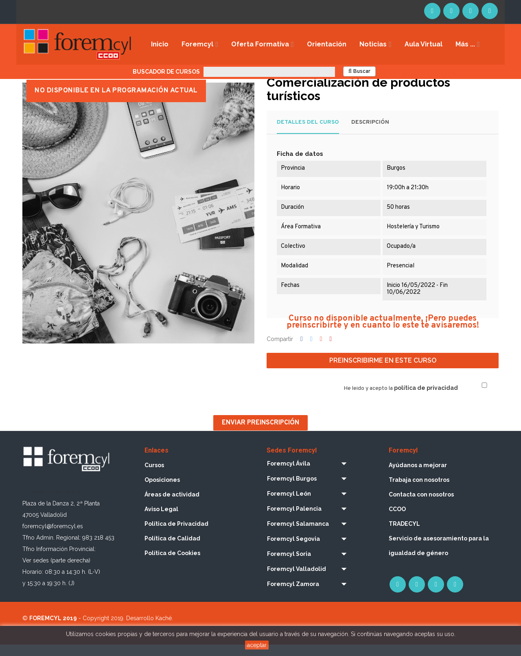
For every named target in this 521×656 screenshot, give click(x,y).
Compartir (301, 350)
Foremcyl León (289, 504)
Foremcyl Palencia (294, 519)
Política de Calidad (172, 549)
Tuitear (311, 350)
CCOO (397, 519)
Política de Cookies (172, 563)
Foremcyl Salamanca (298, 534)
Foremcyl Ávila (288, 474)
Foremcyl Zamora (293, 594)
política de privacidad (426, 399)
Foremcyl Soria (289, 564)
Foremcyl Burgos (292, 489)
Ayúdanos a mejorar (418, 475)
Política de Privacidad (176, 534)
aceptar (257, 645)
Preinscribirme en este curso (382, 371)
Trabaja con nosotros (419, 490)
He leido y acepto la (401, 399)
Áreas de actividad (171, 505)
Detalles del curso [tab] (308, 132)
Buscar (359, 71)
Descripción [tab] (370, 132)
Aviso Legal (161, 519)
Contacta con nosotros (421, 505)
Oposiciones (162, 490)
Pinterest (331, 350)
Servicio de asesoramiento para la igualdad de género (439, 556)
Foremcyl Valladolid (296, 579)
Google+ (321, 350)
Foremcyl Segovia (293, 549)
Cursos (154, 475)
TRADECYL (404, 534)
